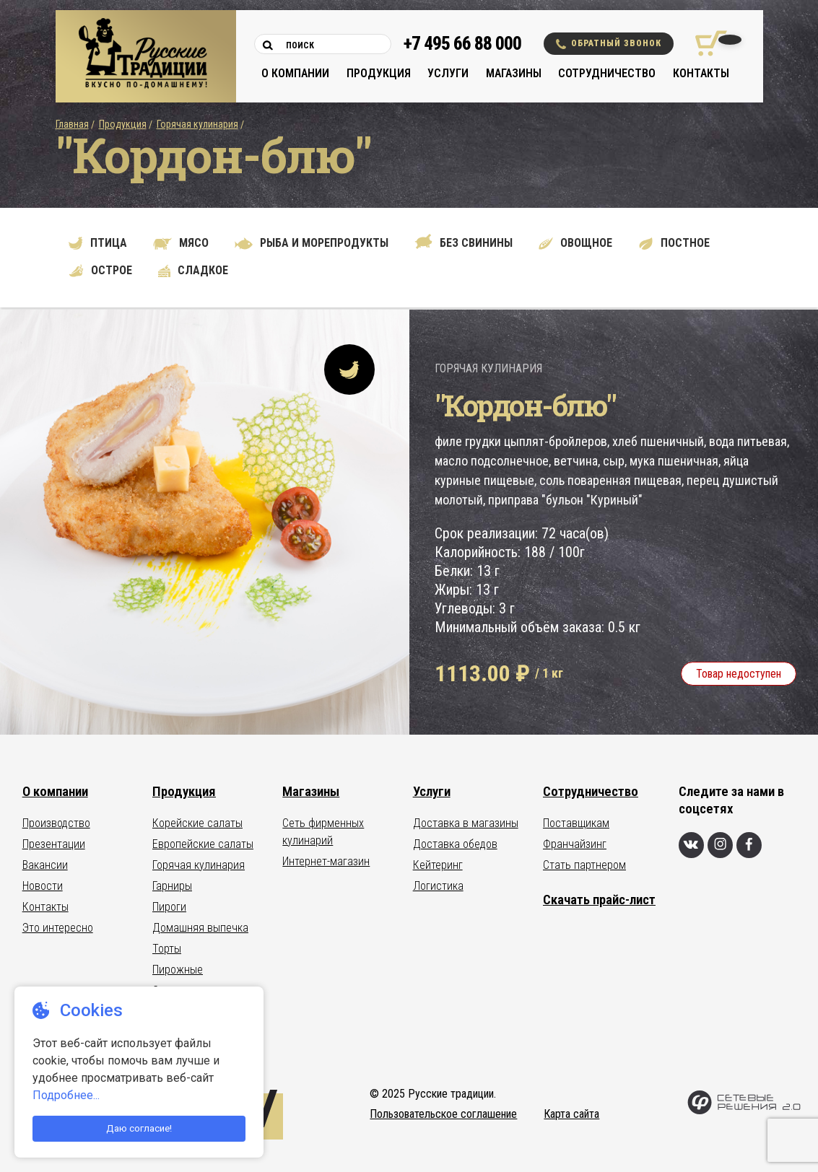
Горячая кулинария (197, 124)
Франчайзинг (574, 844)
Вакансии (45, 865)
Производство (56, 823)
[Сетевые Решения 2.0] (744, 1111)
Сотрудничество (607, 73)
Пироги (169, 907)
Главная (72, 124)
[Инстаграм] (720, 845)
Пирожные (177, 969)
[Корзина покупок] (705, 43)
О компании (295, 73)
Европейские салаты (202, 844)
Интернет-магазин (326, 861)
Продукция (379, 73)
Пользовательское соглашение (443, 1114)
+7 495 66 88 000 (462, 43)
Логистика (438, 886)
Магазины (513, 73)
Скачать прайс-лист (599, 899)
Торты (166, 948)
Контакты (701, 73)
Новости (42, 886)
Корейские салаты (197, 823)
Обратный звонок (608, 43)
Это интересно (57, 928)
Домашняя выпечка (200, 928)
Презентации (53, 844)
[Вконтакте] (691, 845)
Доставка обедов (455, 844)
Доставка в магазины (465, 823)
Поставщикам (576, 823)
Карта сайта (571, 1114)
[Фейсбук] (749, 845)
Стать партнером (584, 865)
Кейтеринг (438, 865)
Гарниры (172, 886)
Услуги (448, 73)
